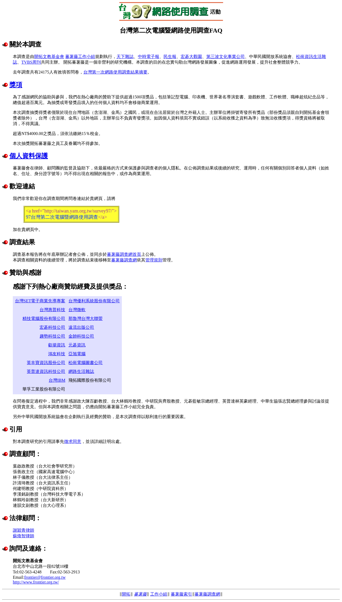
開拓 (126, 594)
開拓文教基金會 (49, 56)
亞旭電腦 (77, 354)
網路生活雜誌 (81, 371)
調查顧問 (22, 453)
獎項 (15, 84)
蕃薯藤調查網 (124, 260)
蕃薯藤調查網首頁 (124, 254)
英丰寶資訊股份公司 (46, 362)
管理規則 (153, 260)
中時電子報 (148, 56)
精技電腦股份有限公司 (43, 318)
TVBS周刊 (31, 62)
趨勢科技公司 (52, 336)
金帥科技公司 (81, 336)
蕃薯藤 (140, 594)
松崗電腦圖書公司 (85, 362)
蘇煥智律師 (23, 536)
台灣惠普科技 (52, 309)
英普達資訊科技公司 (46, 371)
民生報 (170, 56)
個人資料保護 (28, 155)
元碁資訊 (77, 345)
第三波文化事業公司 (225, 56)
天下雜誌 (125, 56)
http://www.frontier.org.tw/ (36, 582)
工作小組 (158, 594)
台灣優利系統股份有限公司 (94, 301)
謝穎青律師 (23, 530)
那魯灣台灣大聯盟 (85, 318)
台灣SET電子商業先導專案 (40, 301)
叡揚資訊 (56, 345)
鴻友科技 (56, 354)
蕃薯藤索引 (181, 594)
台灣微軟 (77, 309)
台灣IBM (57, 380)
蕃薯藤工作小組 (80, 56)
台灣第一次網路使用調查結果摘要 (115, 72)
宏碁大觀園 (191, 56)
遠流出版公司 (81, 327)
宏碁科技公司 (52, 327)
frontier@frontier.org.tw (45, 577)
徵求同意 (72, 441)
